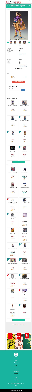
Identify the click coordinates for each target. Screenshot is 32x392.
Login (16, 377)
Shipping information (16, 362)
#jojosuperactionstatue (22, 64)
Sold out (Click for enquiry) (18, 81)
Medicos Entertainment (22, 53)
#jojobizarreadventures (22, 65)
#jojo (26, 64)
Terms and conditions (16, 368)
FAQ (15, 360)
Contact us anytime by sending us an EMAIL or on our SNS (16, 383)
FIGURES (8, 9)
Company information (16, 371)
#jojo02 (26, 66)
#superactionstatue (22, 66)
